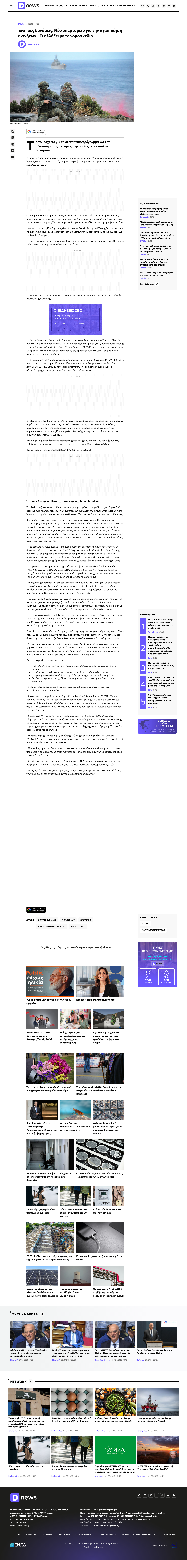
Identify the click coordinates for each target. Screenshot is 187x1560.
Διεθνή (143, 254)
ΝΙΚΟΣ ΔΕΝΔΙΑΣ (78, 926)
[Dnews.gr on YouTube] (169, 6)
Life (150, 658)
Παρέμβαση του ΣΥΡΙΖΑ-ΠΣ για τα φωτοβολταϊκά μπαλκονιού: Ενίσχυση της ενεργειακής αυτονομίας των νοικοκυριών (115, 1469)
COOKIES (125, 1534)
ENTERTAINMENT (126, 5)
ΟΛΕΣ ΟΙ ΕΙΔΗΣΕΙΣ (169, 1534)
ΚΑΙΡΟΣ (145, 923)
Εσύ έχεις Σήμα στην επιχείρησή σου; (95, 999)
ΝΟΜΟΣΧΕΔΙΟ (68, 920)
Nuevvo (99, 1547)
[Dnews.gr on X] (148, 6)
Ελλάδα (21, 24)
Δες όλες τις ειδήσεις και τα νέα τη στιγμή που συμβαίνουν (75, 947)
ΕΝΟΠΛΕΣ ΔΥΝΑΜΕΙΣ (47, 920)
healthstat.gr (56, 1431)
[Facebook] (12, 131)
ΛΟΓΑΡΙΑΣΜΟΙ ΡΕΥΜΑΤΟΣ (153, 930)
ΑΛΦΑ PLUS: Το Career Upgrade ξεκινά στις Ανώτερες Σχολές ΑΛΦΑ (39, 1036)
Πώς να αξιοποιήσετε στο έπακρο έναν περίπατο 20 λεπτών (73, 1213)
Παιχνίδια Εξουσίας (103, 1360)
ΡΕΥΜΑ (148, 976)
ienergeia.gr (13, 1431)
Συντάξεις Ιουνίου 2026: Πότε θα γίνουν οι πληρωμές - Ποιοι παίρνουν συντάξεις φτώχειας (98, 1090)
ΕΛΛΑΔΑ (73, 5)
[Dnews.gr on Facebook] (142, 6)
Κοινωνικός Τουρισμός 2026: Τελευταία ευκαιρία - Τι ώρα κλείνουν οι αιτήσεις (154, 211)
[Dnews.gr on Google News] (164, 6)
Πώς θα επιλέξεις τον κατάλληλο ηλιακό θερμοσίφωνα (71, 1292)
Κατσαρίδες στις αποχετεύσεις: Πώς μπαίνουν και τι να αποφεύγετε (75, 1126)
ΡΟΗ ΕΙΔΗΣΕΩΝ (149, 203)
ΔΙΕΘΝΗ (83, 5)
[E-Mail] (12, 150)
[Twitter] (12, 137)
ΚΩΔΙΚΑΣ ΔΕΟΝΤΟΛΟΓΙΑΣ (144, 1534)
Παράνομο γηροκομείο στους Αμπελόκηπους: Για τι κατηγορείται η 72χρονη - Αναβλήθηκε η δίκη (157, 235)
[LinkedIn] (12, 144)
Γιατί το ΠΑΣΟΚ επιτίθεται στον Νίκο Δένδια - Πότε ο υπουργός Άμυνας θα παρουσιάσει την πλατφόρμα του (112, 1353)
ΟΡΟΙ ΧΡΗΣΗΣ (47, 1534)
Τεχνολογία (153, 632)
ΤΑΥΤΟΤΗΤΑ (15, 1534)
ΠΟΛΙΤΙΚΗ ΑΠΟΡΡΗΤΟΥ (106, 1534)
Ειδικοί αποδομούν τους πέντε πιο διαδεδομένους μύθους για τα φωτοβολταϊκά (42, 1292)
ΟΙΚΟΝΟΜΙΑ (61, 5)
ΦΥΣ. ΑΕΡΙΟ (166, 976)
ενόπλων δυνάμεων (37, 164)
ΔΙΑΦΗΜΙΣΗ (31, 1534)
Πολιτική (14, 1360)
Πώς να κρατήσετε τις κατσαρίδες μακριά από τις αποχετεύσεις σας (161, 665)
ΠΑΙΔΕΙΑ (92, 5)
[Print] (12, 157)
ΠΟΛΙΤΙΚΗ (49, 5)
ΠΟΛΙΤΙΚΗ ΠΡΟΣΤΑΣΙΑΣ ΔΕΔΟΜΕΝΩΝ (74, 1534)
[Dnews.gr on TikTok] (158, 6)
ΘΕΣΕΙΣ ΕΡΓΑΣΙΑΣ (107, 5)
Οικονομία (144, 217)
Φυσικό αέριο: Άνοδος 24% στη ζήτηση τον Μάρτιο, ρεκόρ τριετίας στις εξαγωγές (108, 1292)
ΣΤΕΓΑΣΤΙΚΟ (85, 920)
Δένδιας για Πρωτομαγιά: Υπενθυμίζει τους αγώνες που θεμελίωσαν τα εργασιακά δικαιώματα (28, 1353)
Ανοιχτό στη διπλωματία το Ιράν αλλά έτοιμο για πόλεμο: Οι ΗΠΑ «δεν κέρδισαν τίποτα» (155, 249)
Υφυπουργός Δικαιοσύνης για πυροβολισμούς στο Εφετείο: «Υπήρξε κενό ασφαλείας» (154, 262)
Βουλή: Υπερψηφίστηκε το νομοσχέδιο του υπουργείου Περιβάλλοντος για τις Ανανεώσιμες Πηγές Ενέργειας (71, 1353)
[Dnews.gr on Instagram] (153, 6)
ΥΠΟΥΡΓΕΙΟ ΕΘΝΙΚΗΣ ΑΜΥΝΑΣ (51, 926)
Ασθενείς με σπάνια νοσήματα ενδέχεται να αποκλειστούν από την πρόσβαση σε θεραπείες (49, 1177)
